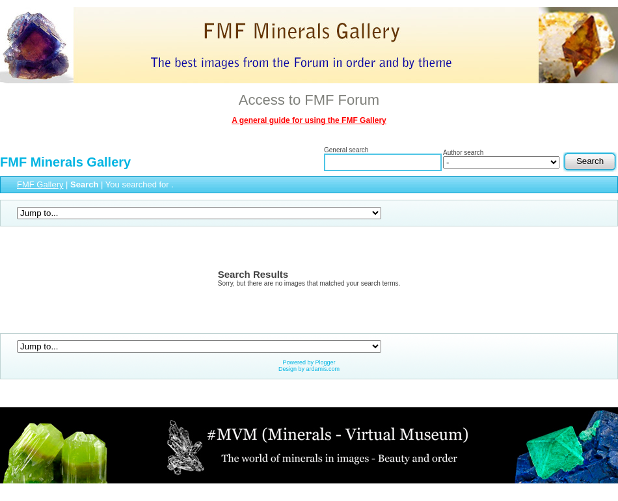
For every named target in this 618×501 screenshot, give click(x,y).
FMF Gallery (40, 184)
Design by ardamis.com (309, 369)
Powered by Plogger (308, 362)
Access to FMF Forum (309, 100)
